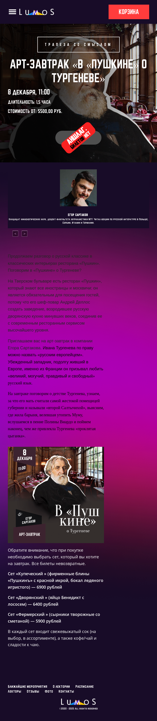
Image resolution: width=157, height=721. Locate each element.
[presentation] (15, 234)
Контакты (66, 691)
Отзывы (33, 691)
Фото (49, 691)
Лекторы (14, 691)
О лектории (61, 686)
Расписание (84, 686)
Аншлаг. (78, 137)
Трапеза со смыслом (78, 44)
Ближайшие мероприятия (27, 686)
